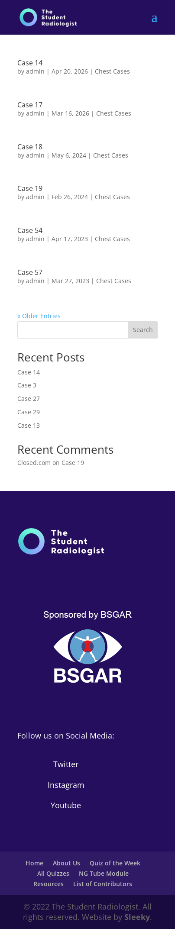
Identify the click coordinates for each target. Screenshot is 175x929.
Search (143, 330)
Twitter (65, 764)
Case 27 (28, 398)
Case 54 (29, 230)
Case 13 (28, 425)
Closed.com (34, 462)
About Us (66, 863)
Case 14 (29, 63)
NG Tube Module (104, 873)
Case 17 (29, 105)
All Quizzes (53, 873)
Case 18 (29, 147)
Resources (48, 884)
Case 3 (26, 385)
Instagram (66, 785)
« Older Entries (39, 316)
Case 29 (28, 412)
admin (35, 71)
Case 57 (29, 272)
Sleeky (137, 917)
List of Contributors (102, 884)
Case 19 (29, 188)
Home (34, 863)
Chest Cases (112, 71)
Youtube (66, 805)
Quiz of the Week (115, 863)
